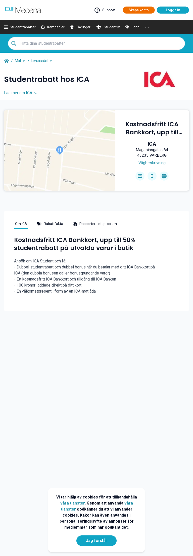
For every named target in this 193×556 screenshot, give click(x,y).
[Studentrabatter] (20, 27)
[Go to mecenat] (24, 10)
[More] (147, 27)
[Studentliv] (107, 27)
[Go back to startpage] (6, 60)
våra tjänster (72, 503)
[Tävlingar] (80, 27)
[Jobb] (132, 27)
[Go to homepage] (164, 176)
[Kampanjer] (53, 27)
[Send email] (139, 176)
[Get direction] (152, 163)
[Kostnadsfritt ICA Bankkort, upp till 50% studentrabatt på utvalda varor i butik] (152, 128)
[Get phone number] (152, 176)
